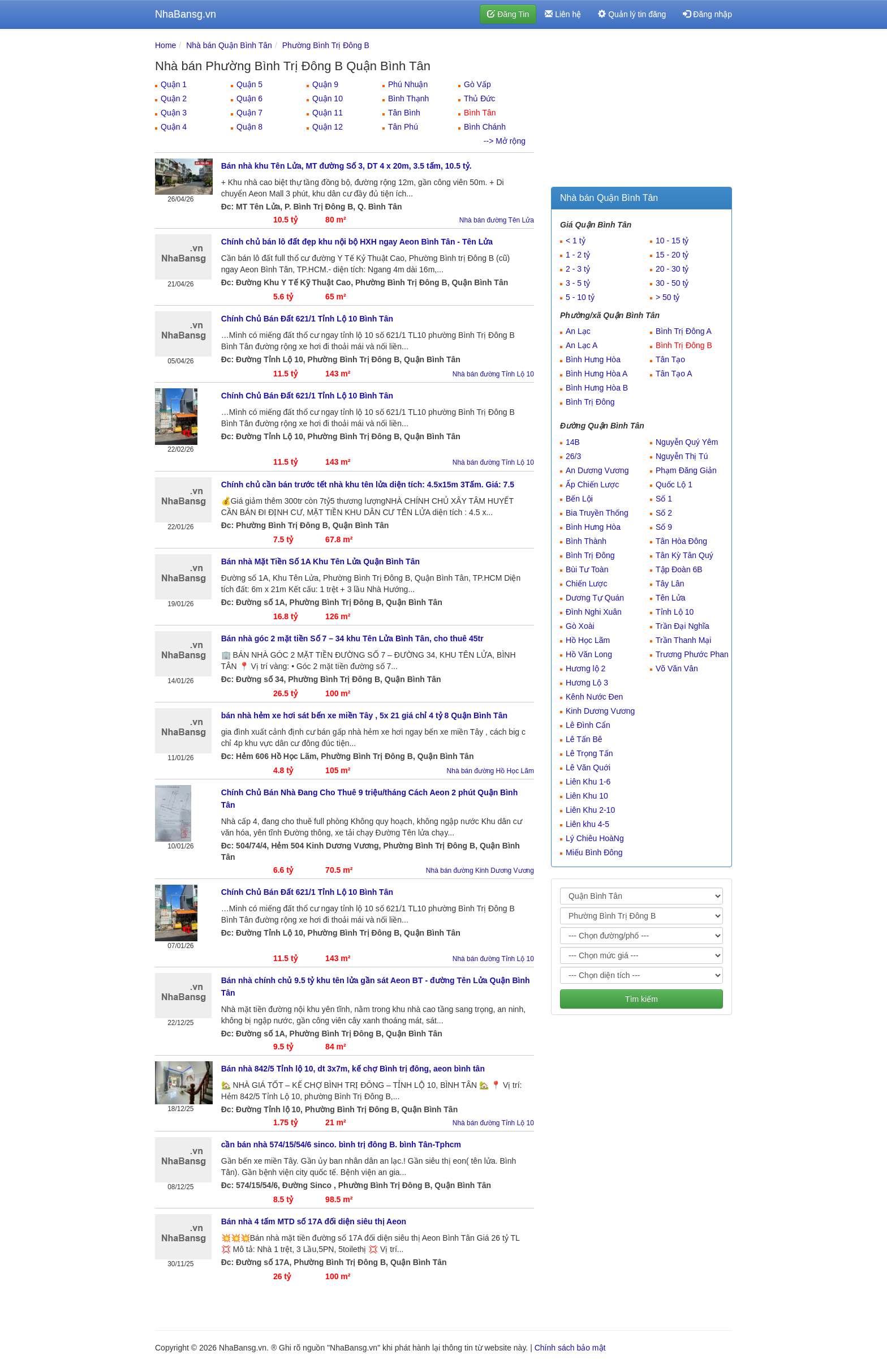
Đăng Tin (508, 14)
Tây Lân (670, 583)
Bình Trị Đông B (684, 345)
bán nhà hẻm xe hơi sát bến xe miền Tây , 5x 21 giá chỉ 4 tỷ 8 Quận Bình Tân (364, 715)
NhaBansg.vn (185, 14)
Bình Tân (480, 112)
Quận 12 (327, 126)
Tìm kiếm (641, 999)
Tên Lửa (671, 597)
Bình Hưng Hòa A (596, 373)
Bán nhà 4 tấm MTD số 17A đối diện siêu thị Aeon (313, 1221)
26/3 (573, 456)
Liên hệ (563, 14)
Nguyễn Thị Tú (682, 456)
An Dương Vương (597, 470)
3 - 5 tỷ (578, 283)
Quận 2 (174, 98)
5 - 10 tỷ (580, 297)
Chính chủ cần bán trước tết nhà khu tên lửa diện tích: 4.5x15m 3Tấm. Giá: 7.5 (367, 484)
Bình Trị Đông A (684, 331)
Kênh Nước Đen (594, 696)
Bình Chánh (485, 126)
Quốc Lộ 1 (674, 484)
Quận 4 (174, 126)
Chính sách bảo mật (570, 1347)
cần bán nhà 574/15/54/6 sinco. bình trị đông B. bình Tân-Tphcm (341, 1144)
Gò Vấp (477, 84)
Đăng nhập (707, 14)
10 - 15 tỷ (672, 240)
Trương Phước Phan (692, 654)
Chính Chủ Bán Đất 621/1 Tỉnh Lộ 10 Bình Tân (307, 318)
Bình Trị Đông (590, 401)
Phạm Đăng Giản (686, 470)
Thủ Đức (479, 98)
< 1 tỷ (575, 240)
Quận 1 (174, 84)
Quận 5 (249, 84)
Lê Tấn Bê (584, 739)
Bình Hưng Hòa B (597, 387)
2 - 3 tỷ (578, 268)
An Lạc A (581, 345)
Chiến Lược (586, 583)
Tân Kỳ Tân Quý (684, 555)
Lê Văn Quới (588, 767)
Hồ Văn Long (589, 654)
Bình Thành (586, 541)
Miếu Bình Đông (594, 852)
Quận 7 (249, 112)
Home (165, 45)
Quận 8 (249, 126)
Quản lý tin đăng (632, 14)
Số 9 (664, 526)
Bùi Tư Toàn (587, 569)
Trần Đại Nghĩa (682, 626)
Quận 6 (249, 98)
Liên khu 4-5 (587, 824)
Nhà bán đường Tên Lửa (496, 220)
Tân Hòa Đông (681, 541)
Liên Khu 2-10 (590, 809)
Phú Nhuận (408, 84)
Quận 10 (327, 98)
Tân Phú (403, 126)
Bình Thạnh (408, 98)
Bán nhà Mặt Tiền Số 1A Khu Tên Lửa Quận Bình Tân (320, 561)
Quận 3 (174, 112)
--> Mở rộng (505, 140)
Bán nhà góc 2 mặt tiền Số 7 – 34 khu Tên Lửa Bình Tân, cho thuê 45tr (352, 638)
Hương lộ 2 (585, 668)
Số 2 (664, 512)
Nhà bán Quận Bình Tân (229, 45)
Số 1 (664, 498)
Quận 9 (325, 84)
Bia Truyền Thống (597, 512)
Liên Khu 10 (587, 795)
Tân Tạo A (674, 373)
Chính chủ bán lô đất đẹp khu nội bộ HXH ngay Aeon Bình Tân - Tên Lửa (357, 241)
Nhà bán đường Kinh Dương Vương (480, 870)
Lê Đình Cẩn (588, 725)
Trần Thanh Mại (683, 640)
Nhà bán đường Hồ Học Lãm (490, 771)
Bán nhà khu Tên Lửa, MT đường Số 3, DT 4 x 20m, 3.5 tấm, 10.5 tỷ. (346, 165)
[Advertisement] (641, 110)
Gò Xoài (580, 626)
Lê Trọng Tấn (589, 753)
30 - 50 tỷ (672, 283)
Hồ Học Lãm (588, 640)
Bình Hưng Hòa (593, 359)
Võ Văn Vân (677, 668)
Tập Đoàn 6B (679, 569)
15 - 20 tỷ (672, 254)
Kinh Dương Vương (600, 710)
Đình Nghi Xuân (594, 611)
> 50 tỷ (667, 297)
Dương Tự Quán (595, 597)
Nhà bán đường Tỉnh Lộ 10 (493, 374)
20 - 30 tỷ (672, 268)
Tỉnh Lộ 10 (675, 611)
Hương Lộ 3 (587, 682)
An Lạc (578, 331)
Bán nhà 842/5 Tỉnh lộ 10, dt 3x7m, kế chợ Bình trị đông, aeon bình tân (353, 1068)
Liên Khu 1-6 (588, 781)
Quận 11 (327, 112)
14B (573, 442)
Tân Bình (404, 112)
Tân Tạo (670, 359)
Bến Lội (579, 498)
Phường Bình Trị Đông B (325, 45)
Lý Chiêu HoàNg (595, 838)
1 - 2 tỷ (578, 254)
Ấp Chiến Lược (592, 484)
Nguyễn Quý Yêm (687, 442)
